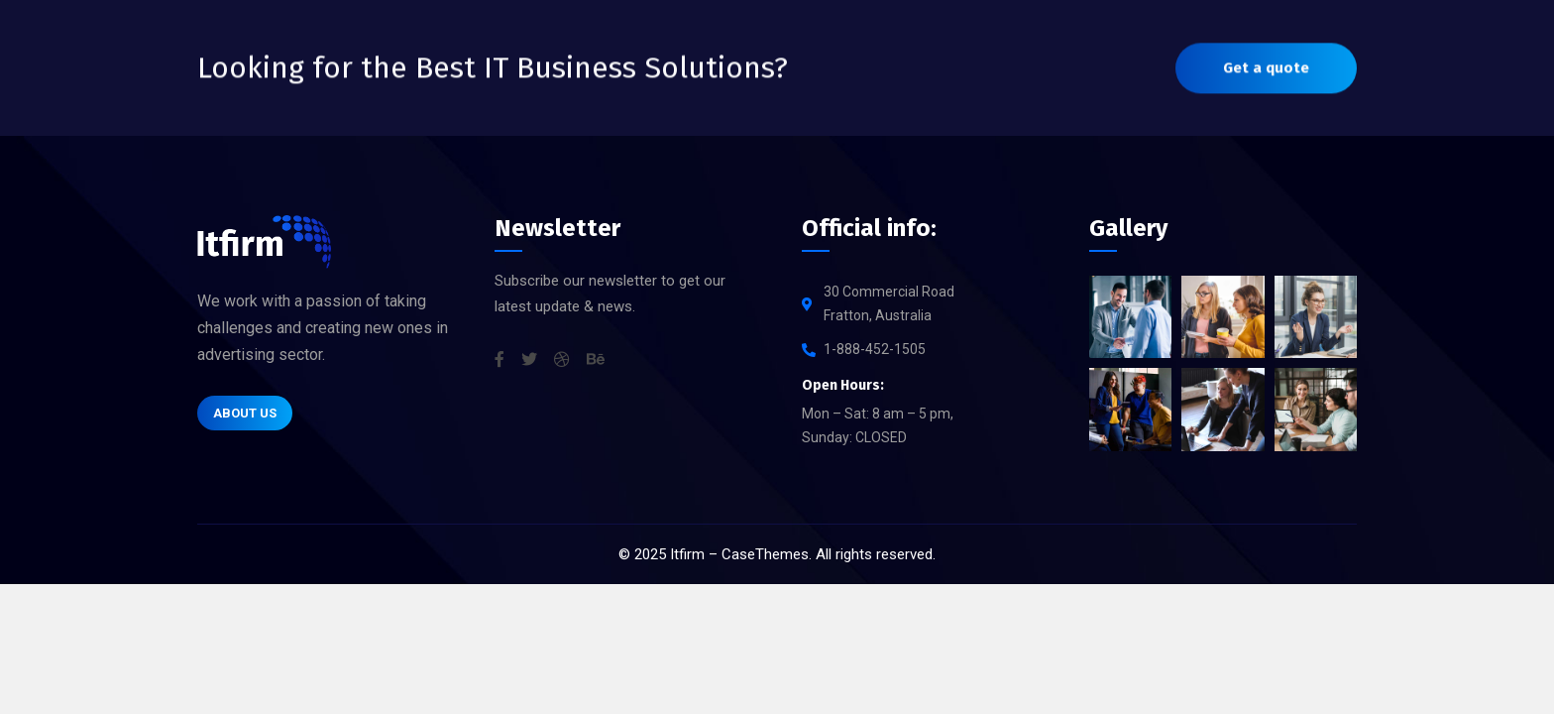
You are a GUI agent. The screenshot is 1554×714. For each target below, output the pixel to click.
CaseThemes (765, 554)
